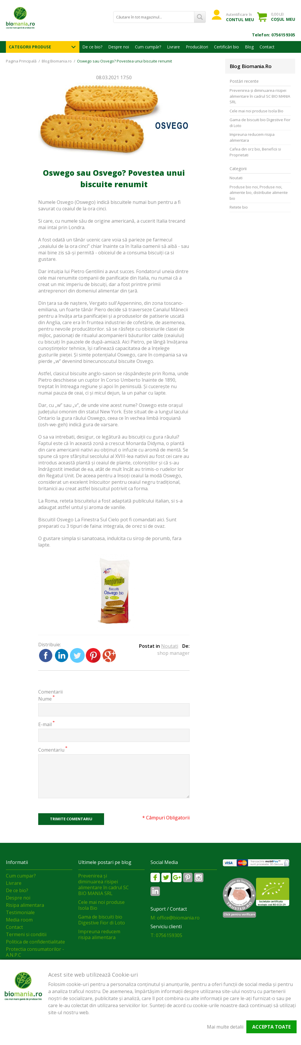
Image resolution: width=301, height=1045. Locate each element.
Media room (19, 920)
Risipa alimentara (25, 905)
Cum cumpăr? (148, 47)
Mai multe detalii (225, 1027)
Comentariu (51, 749)
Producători (197, 47)
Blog (249, 47)
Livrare (173, 47)
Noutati (169, 646)
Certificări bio (226, 47)
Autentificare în (240, 17)
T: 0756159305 (166, 935)
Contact (267, 47)
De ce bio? (92, 47)
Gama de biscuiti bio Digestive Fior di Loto (260, 122)
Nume (45, 698)
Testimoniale (20, 912)
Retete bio (239, 207)
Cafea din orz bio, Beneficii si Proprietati (255, 152)
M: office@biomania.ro (175, 917)
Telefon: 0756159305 (273, 35)
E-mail (45, 724)
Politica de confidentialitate (35, 942)
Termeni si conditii (26, 934)
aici (160, 519)
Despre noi (118, 47)
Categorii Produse (30, 47)
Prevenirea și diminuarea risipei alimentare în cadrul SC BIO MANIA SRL (260, 96)
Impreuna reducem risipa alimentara (252, 137)
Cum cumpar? (21, 875)
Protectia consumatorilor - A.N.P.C (35, 952)
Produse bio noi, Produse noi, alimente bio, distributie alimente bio (259, 192)
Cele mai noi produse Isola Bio (256, 111)
